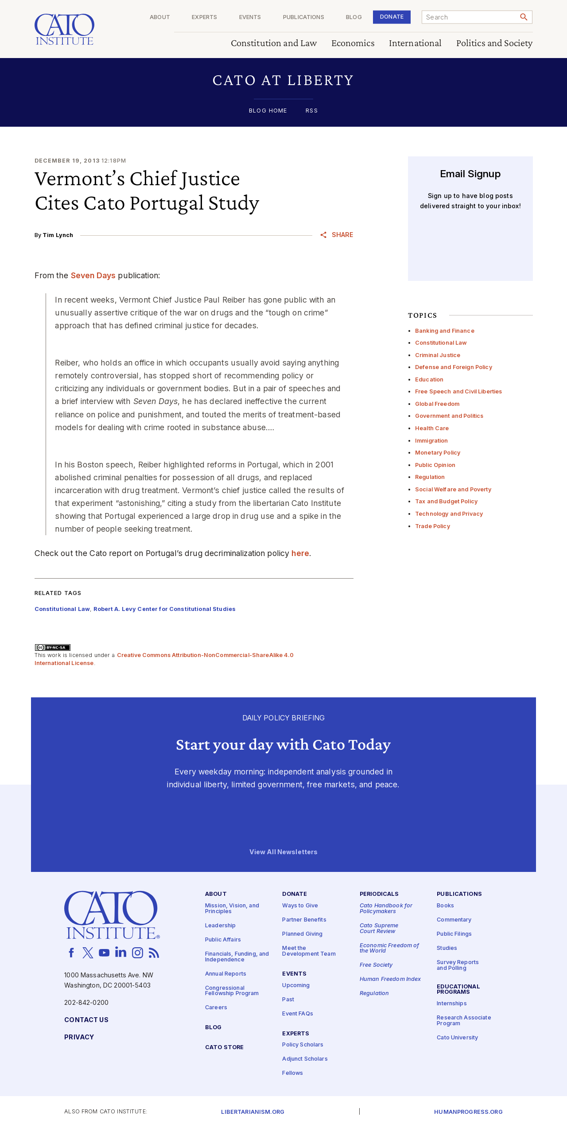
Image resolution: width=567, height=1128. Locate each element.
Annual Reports (225, 973)
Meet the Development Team (308, 951)
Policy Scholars (302, 1045)
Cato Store (224, 1047)
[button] (284, 79)
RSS (312, 111)
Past (288, 1000)
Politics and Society (494, 43)
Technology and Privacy (449, 513)
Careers (216, 1008)
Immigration (431, 440)
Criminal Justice (437, 355)
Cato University (457, 1038)
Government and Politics (449, 415)
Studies (447, 948)
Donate (392, 16)
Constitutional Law (441, 342)
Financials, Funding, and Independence (237, 957)
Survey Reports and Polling (458, 965)
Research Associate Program (464, 1021)
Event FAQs (297, 1014)
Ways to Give (300, 906)
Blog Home (268, 111)
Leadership (220, 926)
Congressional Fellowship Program (232, 990)
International (415, 43)
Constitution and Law (274, 43)
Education (429, 379)
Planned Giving (302, 934)
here (300, 553)
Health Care (432, 428)
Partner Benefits (304, 920)
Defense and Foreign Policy (453, 367)
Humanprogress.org (468, 1112)
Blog (354, 17)
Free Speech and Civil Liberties (458, 391)
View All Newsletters (283, 852)
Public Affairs (223, 940)
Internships (452, 1004)
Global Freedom (437, 404)
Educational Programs (458, 990)
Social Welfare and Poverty (453, 489)
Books (445, 906)
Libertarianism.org (252, 1112)
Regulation (430, 477)
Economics (353, 43)
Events (250, 17)
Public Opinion (435, 465)
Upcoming (296, 985)
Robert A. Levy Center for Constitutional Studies (164, 609)
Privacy (79, 1037)
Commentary (454, 920)
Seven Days (93, 275)
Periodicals (379, 894)
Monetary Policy (437, 452)
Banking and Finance (444, 330)
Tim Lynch (58, 235)
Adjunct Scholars (304, 1059)
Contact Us (86, 1020)
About (160, 17)
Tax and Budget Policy (446, 501)
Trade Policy (432, 526)
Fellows (292, 1073)
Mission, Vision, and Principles (232, 908)
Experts (204, 17)
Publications (303, 17)
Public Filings (454, 934)
